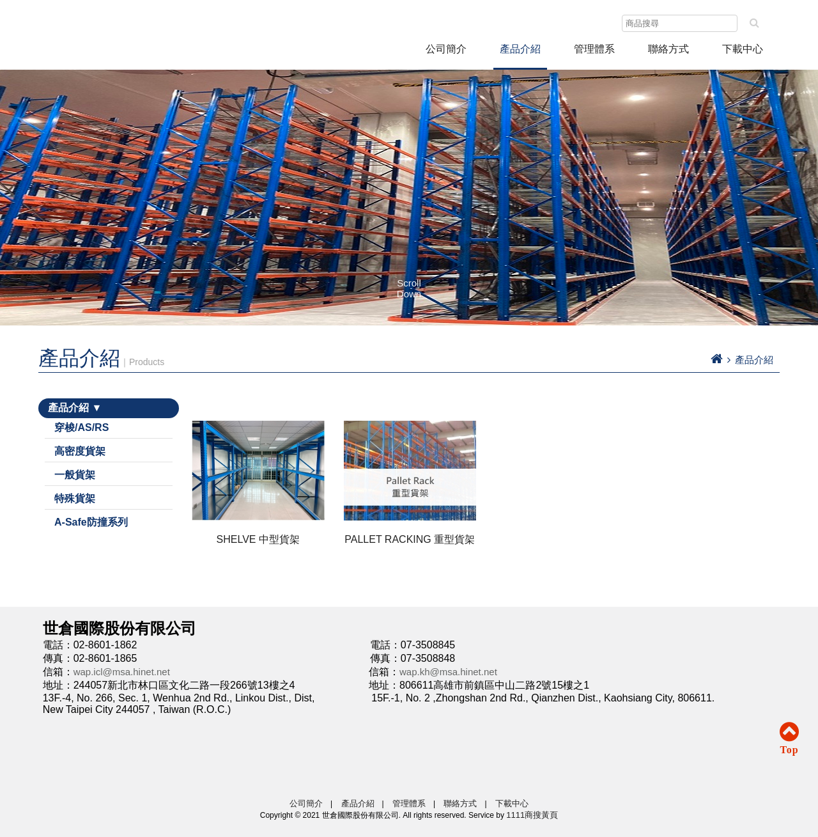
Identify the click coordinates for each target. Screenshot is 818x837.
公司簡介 (446, 48)
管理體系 (409, 803)
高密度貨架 (79, 451)
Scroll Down (409, 289)
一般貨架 (74, 474)
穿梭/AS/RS (81, 427)
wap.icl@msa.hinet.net (121, 671)
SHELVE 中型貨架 (258, 539)
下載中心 (742, 48)
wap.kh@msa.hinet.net (448, 671)
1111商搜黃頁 (532, 815)
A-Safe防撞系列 (91, 522)
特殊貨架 (74, 498)
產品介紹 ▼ (75, 407)
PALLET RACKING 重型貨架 (409, 539)
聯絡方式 (668, 48)
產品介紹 (520, 48)
